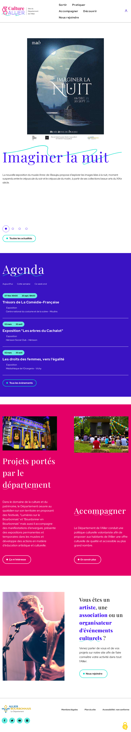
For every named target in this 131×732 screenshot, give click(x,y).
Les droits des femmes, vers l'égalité (33, 359)
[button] (63, 5)
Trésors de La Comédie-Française (31, 302)
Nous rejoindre (94, 673)
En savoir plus (88, 559)
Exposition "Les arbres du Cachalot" (33, 330)
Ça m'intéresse (17, 559)
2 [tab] (12, 228)
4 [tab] (26, 228)
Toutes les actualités (20, 238)
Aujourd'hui (8, 284)
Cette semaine (23, 284)
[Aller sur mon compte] (127, 11)
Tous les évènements (21, 382)
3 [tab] (19, 228)
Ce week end (41, 284)
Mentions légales (69, 709)
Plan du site (90, 709)
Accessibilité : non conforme (116, 709)
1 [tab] (6, 228)
